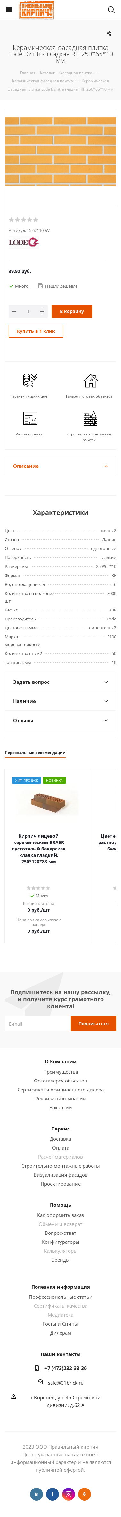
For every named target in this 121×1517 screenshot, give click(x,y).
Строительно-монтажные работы (60, 1165)
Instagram (68, 1494)
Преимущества (60, 1071)
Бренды (61, 1260)
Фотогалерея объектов (60, 1080)
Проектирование (61, 1183)
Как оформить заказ (60, 1215)
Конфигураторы (60, 1242)
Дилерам (60, 1332)
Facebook (52, 1494)
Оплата (60, 1148)
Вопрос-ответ (60, 1233)
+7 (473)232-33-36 (65, 1368)
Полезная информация (60, 1286)
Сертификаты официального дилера (61, 1089)
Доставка (60, 1139)
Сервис (61, 1128)
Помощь (60, 1205)
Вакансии (60, 1107)
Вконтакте (36, 1494)
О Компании (61, 1061)
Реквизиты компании (60, 1098)
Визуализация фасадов (61, 1174)
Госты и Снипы (60, 1324)
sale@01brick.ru (66, 1382)
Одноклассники (84, 1494)
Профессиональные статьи (61, 1297)
